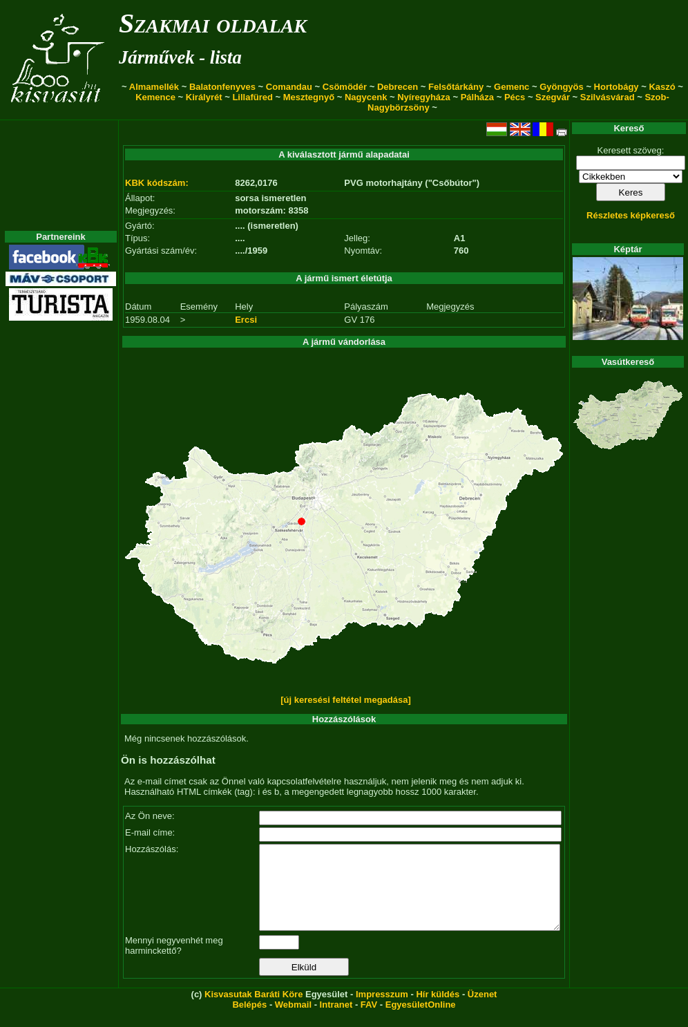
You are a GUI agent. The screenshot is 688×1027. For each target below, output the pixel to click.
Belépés (249, 1021)
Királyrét (204, 97)
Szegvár (552, 97)
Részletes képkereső (630, 215)
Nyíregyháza (423, 97)
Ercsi (246, 319)
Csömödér (345, 87)
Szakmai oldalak (213, 23)
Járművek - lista (180, 57)
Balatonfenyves (222, 87)
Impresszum (382, 1011)
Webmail (293, 1021)
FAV (369, 1021)
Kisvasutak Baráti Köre (253, 1011)
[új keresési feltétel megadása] (345, 700)
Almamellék (154, 87)
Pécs (514, 97)
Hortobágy (616, 87)
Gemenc (511, 87)
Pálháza (477, 97)
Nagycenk (366, 97)
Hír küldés (437, 1011)
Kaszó (662, 87)
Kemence (155, 97)
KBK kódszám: (157, 183)
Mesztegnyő (308, 97)
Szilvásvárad (607, 97)
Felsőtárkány (456, 87)
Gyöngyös (561, 87)
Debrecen (397, 87)
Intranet (336, 1021)
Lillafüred (252, 97)
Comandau (289, 87)
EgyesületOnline (420, 1021)
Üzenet (482, 1011)
